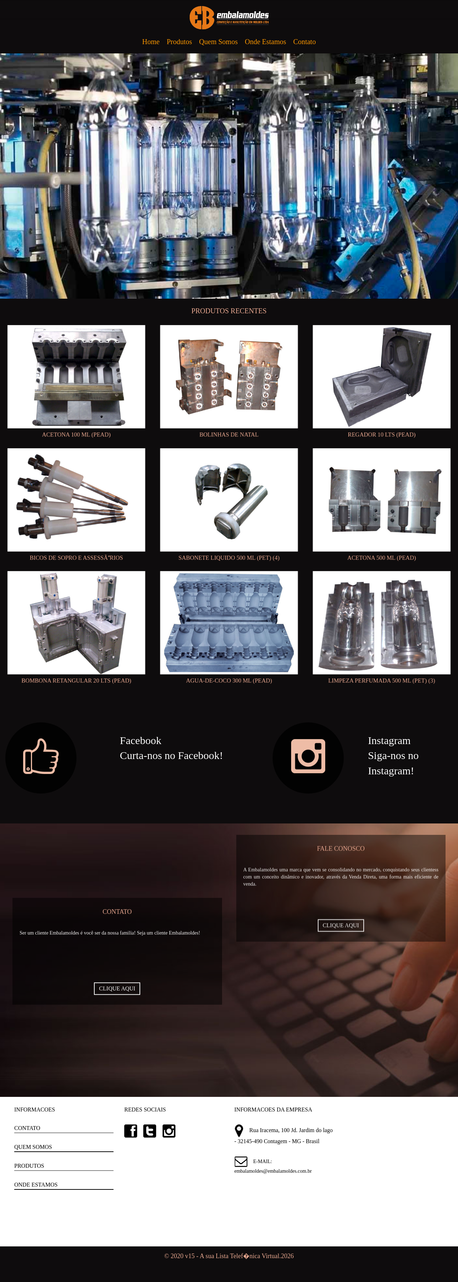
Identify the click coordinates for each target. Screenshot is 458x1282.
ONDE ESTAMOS (36, 1185)
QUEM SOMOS (33, 1147)
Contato (304, 42)
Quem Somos (218, 42)
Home (151, 42)
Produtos (179, 42)
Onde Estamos (265, 42)
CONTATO (27, 1128)
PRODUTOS (29, 1166)
